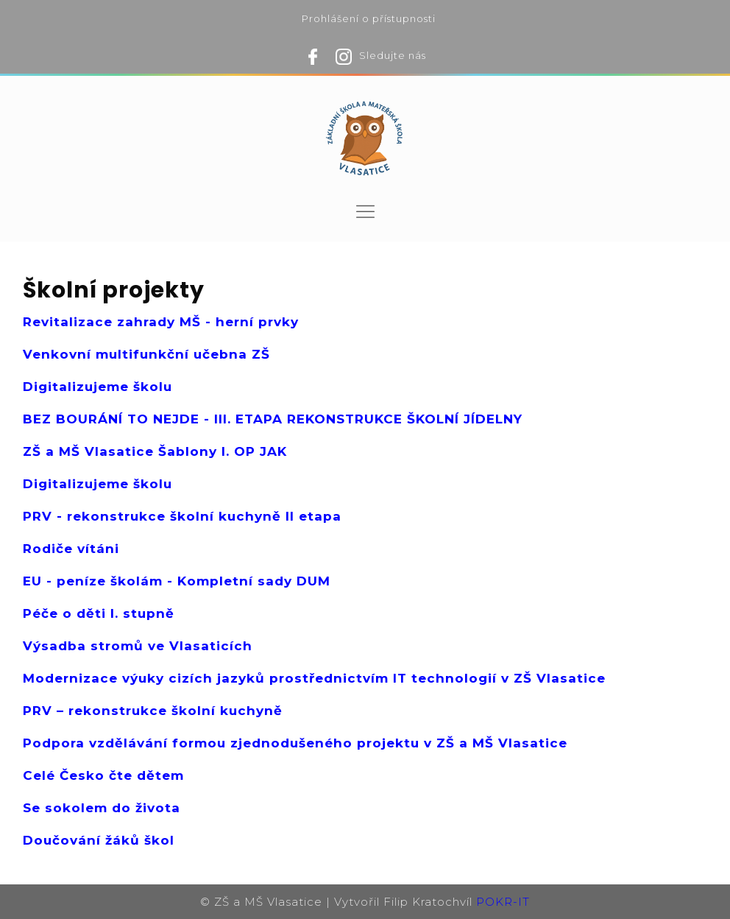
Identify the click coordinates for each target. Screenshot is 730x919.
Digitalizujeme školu (97, 386)
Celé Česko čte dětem (103, 775)
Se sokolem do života (101, 807)
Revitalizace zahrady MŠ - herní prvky (161, 321)
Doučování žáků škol (98, 840)
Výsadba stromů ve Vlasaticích (137, 645)
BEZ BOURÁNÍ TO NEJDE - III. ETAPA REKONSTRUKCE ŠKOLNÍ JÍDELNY (272, 419)
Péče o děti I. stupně (98, 613)
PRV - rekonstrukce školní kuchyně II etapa (182, 516)
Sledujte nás (392, 55)
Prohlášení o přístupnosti (369, 18)
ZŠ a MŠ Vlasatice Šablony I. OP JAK (155, 451)
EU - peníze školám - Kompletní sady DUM (176, 581)
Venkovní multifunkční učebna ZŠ (146, 354)
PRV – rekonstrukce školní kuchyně (153, 710)
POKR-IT (503, 902)
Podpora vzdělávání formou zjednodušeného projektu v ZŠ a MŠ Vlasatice (295, 743)
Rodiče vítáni (71, 548)
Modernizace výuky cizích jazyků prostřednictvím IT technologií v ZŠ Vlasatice (314, 678)
